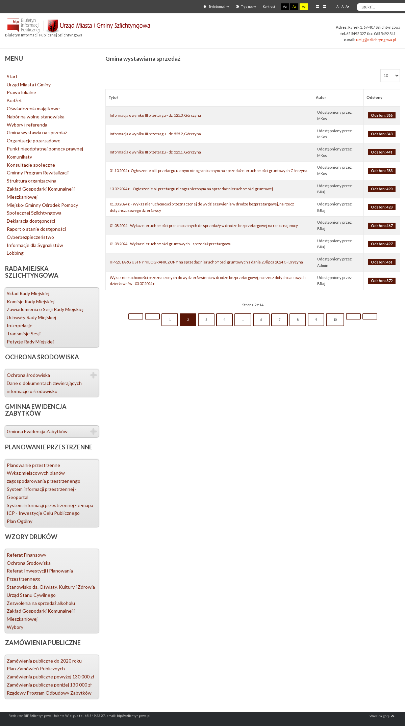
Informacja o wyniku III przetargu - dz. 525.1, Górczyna (155, 152)
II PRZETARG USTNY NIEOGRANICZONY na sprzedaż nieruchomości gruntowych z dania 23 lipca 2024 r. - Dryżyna (206, 262)
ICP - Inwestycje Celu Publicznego (43, 513)
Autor (321, 97)
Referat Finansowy (26, 555)
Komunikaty (19, 157)
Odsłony (374, 97)
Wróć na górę (382, 716)
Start (12, 76)
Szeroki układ (325, 6)
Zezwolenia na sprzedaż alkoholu (41, 603)
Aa (284, 6)
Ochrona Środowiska (29, 563)
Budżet (14, 100)
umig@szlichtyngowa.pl (376, 39)
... (243, 320)
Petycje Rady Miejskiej (30, 341)
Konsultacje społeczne (31, 165)
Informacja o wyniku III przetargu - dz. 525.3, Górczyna (155, 115)
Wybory (15, 627)
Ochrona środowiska (28, 375)
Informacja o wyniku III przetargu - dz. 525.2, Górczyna (155, 134)
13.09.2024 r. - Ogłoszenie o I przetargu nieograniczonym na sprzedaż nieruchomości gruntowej (191, 189)
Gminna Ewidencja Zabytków (37, 431)
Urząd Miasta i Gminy (29, 84)
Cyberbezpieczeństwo (30, 237)
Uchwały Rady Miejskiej (31, 317)
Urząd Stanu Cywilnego (31, 595)
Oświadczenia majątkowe (33, 108)
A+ (347, 6)
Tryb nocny (246, 6)
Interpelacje (19, 325)
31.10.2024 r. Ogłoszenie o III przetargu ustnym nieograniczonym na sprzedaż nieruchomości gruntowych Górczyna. (209, 170)
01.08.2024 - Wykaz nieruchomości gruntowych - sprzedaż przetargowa (170, 244)
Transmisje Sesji (24, 333)
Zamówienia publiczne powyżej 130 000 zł (50, 676)
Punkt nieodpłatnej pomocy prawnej (45, 148)
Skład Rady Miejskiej (28, 293)
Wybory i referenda (27, 125)
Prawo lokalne (21, 92)
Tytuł (113, 97)
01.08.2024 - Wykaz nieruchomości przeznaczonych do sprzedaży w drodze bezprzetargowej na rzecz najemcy (204, 225)
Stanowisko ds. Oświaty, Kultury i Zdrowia (51, 587)
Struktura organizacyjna (31, 181)
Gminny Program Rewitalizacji (38, 172)
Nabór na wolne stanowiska (36, 116)
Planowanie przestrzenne (33, 465)
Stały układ (317, 6)
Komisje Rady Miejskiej (30, 301)
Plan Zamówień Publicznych (36, 668)
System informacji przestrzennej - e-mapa (50, 505)
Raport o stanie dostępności (36, 229)
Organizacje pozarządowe (33, 140)
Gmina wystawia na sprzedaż (37, 132)
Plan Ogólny (19, 521)
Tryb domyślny (216, 6)
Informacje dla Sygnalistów (35, 245)
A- (337, 6)
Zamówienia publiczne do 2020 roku (44, 661)
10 (335, 320)
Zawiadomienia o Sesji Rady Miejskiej (45, 309)
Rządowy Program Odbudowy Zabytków (49, 693)
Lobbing (15, 253)
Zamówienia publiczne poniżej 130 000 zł (49, 685)
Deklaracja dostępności (31, 221)
